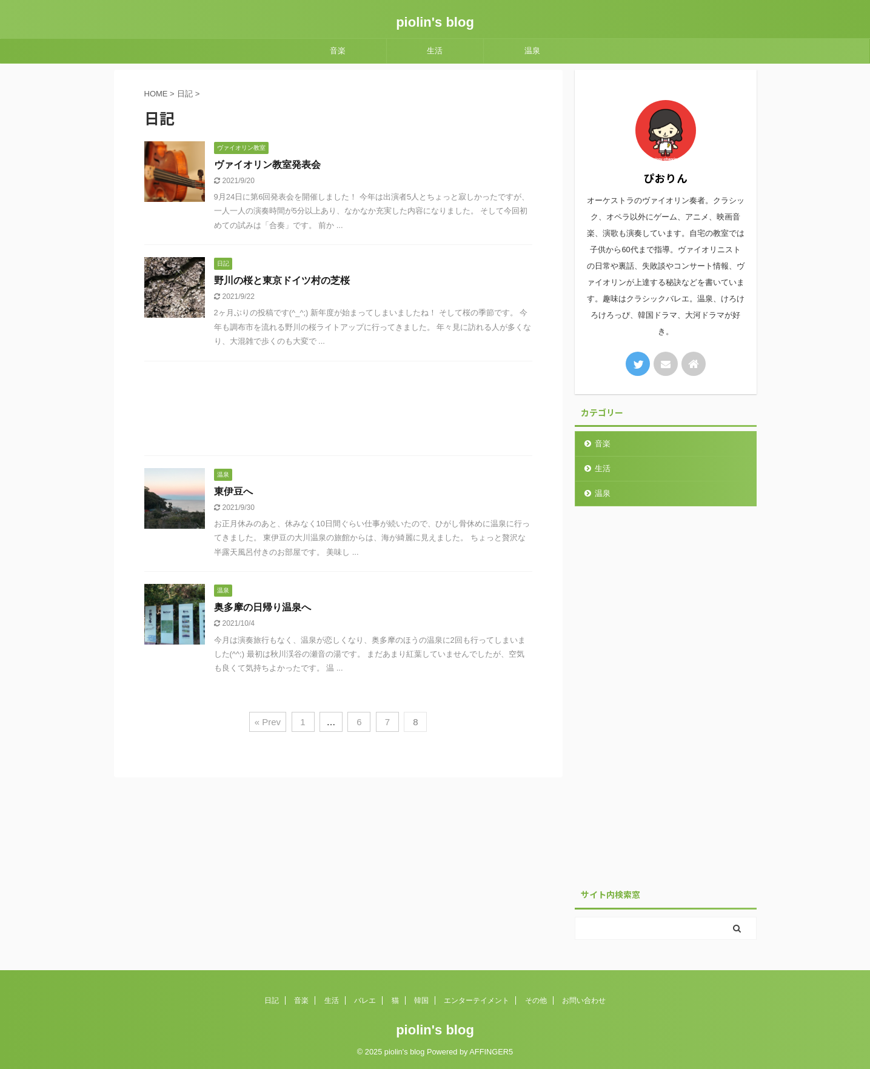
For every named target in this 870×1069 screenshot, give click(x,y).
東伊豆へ (233, 491)
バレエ (365, 1000)
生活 (435, 50)
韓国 (421, 1000)
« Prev (268, 722)
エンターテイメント (476, 1000)
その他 (536, 1000)
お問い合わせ (584, 1000)
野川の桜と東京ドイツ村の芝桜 (282, 280)
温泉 (532, 50)
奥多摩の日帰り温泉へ (262, 607)
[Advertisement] (338, 411)
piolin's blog (435, 22)
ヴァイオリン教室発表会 (267, 164)
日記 (271, 1000)
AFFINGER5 (491, 1051)
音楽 (338, 50)
